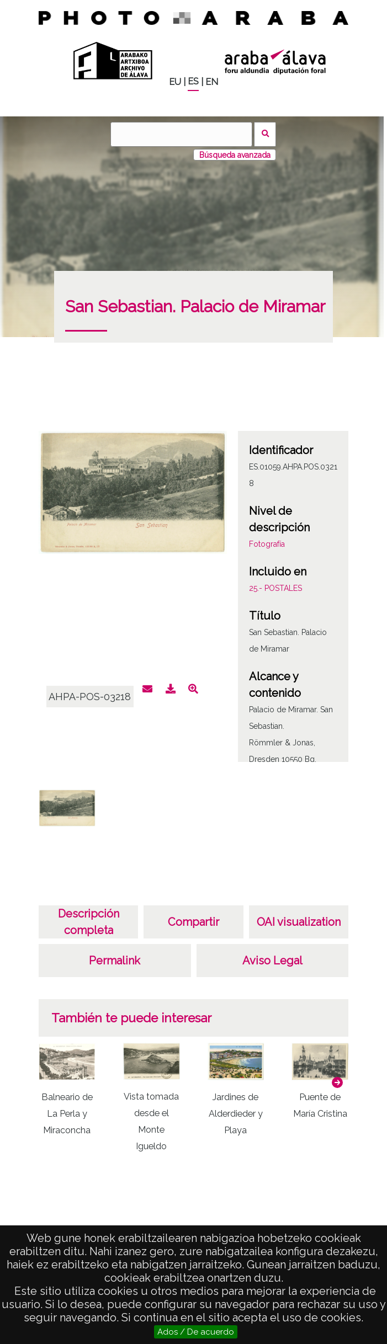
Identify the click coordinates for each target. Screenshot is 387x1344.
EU (175, 82)
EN (211, 82)
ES (193, 81)
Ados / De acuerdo (195, 1332)
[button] (337, 1082)
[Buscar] (181, 134)
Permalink (114, 960)
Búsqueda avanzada (235, 155)
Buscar (265, 134)
